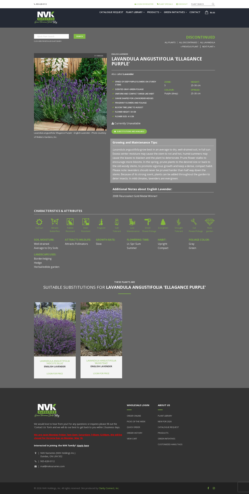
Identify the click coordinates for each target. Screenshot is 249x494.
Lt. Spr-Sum (134, 244)
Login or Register (144, 4)
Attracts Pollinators (76, 244)
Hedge (38, 262)
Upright (162, 244)
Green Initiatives (175, 12)
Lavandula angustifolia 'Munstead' (101, 361)
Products (154, 12)
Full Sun (39, 227)
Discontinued (200, 37)
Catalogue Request (111, 12)
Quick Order (133, 427)
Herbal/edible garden (46, 267)
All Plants (170, 42)
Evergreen (163, 227)
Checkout (182, 4)
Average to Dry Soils (46, 248)
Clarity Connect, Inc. (109, 488)
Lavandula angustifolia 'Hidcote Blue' (55, 362)
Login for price (55, 373)
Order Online (134, 415)
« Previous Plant (189, 46)
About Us (164, 405)
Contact (194, 12)
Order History (134, 432)
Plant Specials (165, 4)
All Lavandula (207, 42)
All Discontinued (188, 42)
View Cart (132, 438)
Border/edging (43, 258)
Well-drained (41, 244)
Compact (163, 248)
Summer (132, 248)
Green (192, 248)
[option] (70, 98)
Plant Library (135, 12)
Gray (191, 244)
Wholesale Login (138, 405)
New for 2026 (165, 421)
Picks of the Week (136, 421)
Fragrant (101, 227)
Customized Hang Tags (170, 444)
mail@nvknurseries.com (52, 466)
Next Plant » (208, 46)
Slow (98, 244)
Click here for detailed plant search (47, 41)
